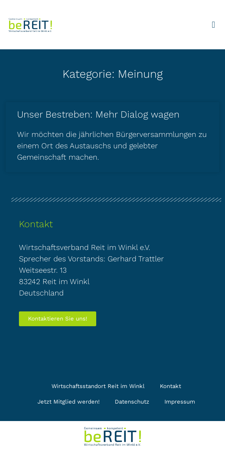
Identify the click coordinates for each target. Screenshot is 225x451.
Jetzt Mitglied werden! (69, 401)
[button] (213, 24)
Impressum (179, 401)
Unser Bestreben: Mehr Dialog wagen (98, 114)
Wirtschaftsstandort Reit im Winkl (98, 386)
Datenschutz (132, 401)
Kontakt (170, 386)
